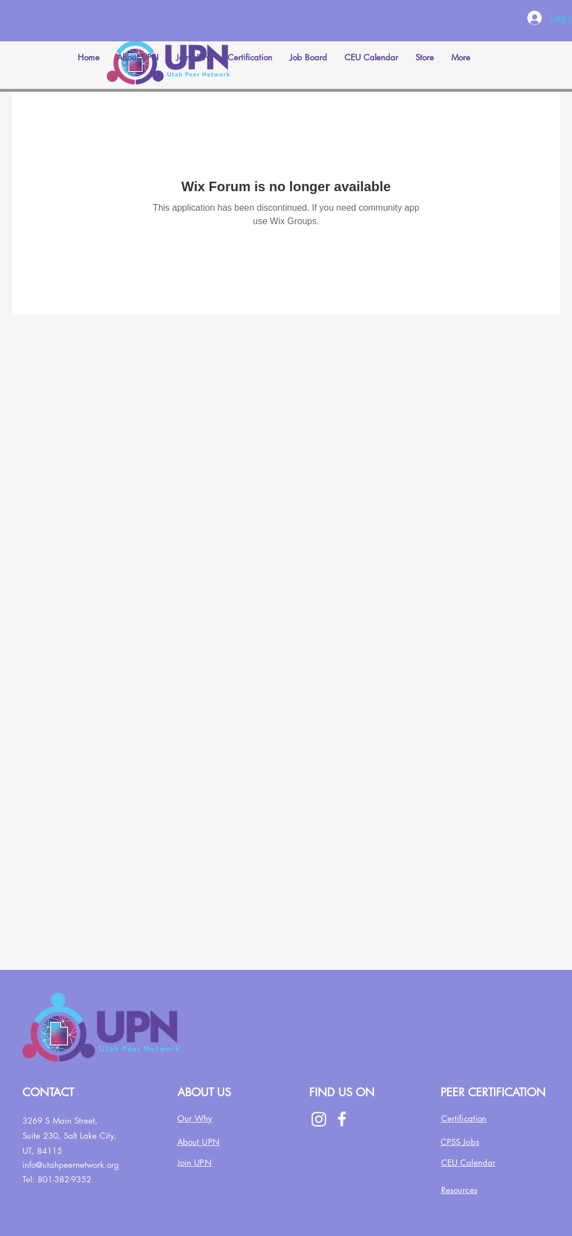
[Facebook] (342, 1119)
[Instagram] (319, 1119)
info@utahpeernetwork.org (70, 1164)
